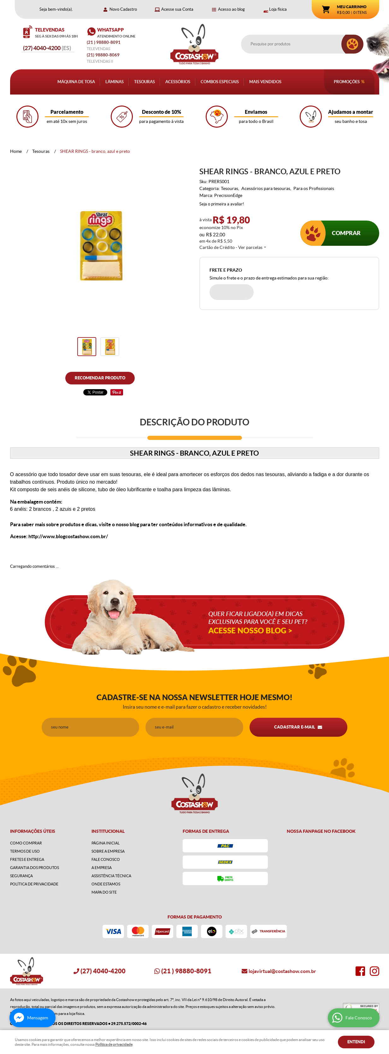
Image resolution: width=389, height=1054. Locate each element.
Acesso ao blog (231, 9)
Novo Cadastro (123, 9)
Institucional (108, 831)
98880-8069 (103, 55)
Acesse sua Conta (177, 9)
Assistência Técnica (111, 876)
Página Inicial (105, 843)
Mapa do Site (104, 892)
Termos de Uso (25, 851)
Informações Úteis (32, 831)
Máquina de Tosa (76, 81)
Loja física (278, 9)
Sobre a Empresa (108, 851)
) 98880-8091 (104, 42)
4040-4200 (47, 48)
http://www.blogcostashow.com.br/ (68, 536)
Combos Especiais (220, 81)
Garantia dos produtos (34, 868)
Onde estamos (105, 884)
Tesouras (144, 81)
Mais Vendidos (265, 81)
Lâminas (114, 81)
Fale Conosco (105, 859)
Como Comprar (26, 843)
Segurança (21, 876)
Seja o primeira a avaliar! (221, 204)
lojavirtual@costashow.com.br (282, 971)
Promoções (347, 81)
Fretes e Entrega (27, 859)
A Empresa (101, 868)
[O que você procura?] (352, 44)
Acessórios (177, 81)
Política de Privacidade (34, 884)
